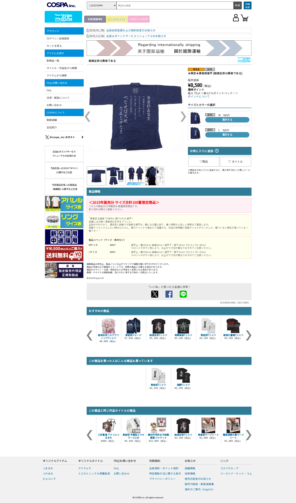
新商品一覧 (53, 60)
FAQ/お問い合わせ (57, 83)
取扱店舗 (52, 120)
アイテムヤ (84, 468)
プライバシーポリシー (162, 479)
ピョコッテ (49, 479)
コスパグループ (229, 468)
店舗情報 (190, 468)
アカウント (53, 31)
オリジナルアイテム (55, 461)
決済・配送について (58, 97)
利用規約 (154, 461)
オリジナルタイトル (90, 461)
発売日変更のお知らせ (198, 479)
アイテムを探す (55, 53)
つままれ (48, 468)
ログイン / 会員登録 (58, 38)
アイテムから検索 (57, 75)
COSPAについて (56, 112)
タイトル (235, 161)
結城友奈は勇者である (102, 61)
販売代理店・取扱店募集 (199, 484)
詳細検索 (247, 5)
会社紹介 (52, 127)
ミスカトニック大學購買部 (94, 473)
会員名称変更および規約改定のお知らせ (131, 30)
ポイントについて (199, 96)
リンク (224, 461)
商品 (204, 161)
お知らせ (190, 461)
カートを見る (54, 46)
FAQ (49, 90)
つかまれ (48, 473)
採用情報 (190, 473)
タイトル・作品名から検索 (62, 68)
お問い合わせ (54, 105)
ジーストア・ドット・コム (236, 473)
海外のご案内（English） (200, 489)
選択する (227, 119)
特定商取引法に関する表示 (165, 473)
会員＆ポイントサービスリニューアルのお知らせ (136, 36)
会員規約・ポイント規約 (164, 468)
